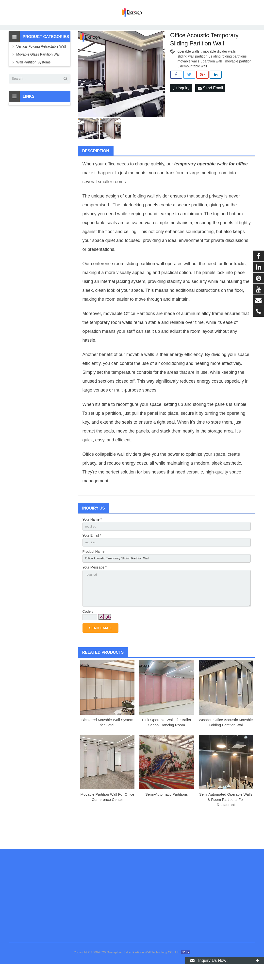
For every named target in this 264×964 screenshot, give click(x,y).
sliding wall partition (192, 76)
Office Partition (138, 333)
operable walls (189, 71)
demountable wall (193, 86)
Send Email (210, 108)
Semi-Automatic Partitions (166, 822)
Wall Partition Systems (99, 38)
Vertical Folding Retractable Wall (41, 66)
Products (72, 38)
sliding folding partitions (229, 76)
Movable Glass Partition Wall (38, 74)
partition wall (212, 81)
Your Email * (91, 556)
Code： (88, 639)
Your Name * (92, 539)
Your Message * (94, 590)
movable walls (188, 81)
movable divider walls (219, 71)
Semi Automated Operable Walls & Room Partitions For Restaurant (225, 827)
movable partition (238, 81)
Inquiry (181, 108)
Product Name (93, 573)
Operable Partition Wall (136, 38)
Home (56, 38)
